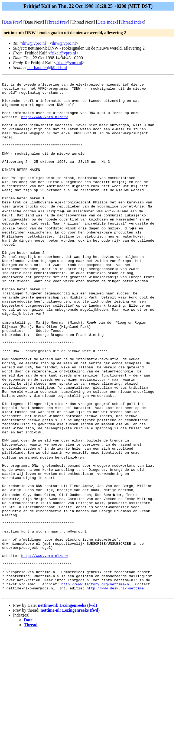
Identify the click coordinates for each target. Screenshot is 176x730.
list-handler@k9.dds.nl (47, 67)
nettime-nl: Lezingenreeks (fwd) (67, 703)
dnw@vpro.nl (34, 43)
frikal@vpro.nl (63, 53)
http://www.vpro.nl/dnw (44, 124)
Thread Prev (57, 22)
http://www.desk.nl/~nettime (115, 685)
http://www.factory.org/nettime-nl (96, 680)
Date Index (107, 22)
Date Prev (12, 22)
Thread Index (132, 22)
